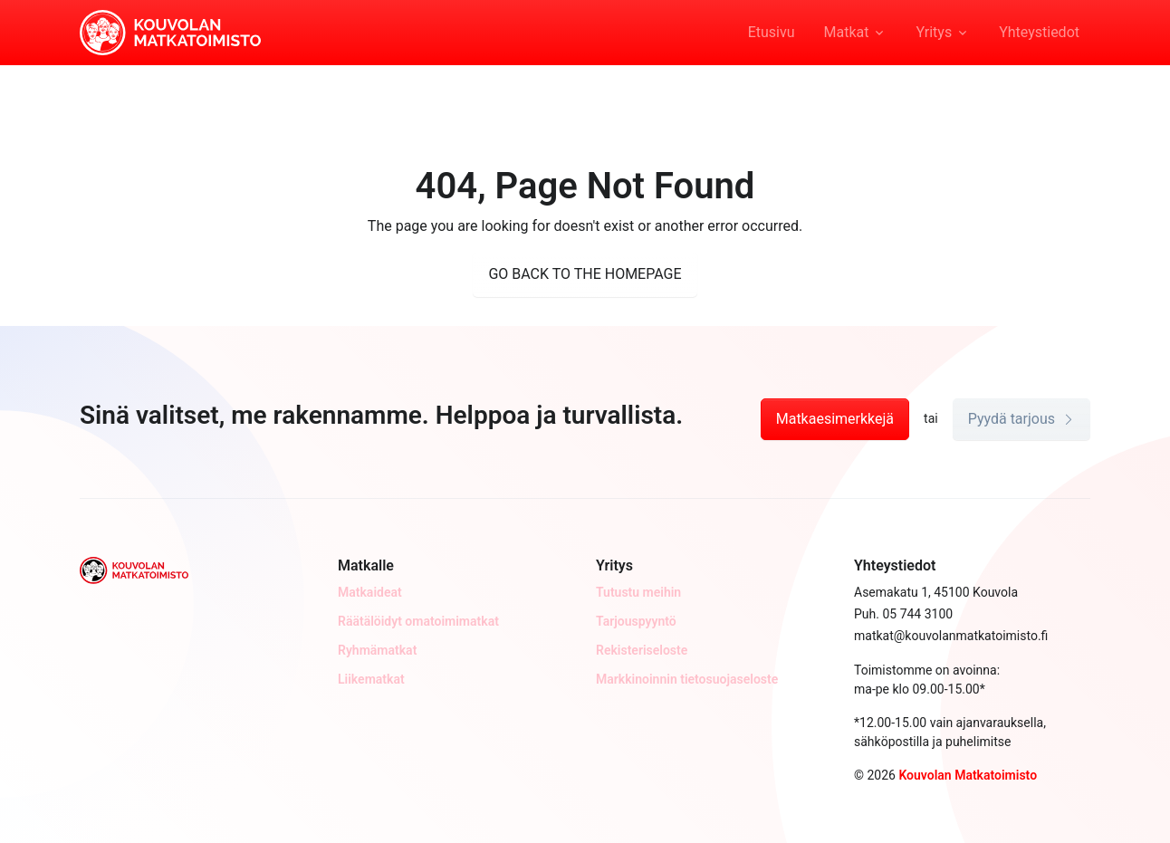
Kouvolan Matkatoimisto (967, 775)
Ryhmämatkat (377, 650)
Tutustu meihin (638, 592)
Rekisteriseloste (641, 650)
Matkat (846, 32)
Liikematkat (371, 679)
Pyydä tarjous (1021, 418)
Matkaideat (370, 592)
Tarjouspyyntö (636, 621)
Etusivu (771, 32)
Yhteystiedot (1039, 32)
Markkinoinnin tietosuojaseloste (687, 679)
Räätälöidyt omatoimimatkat (418, 621)
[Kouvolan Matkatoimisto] (170, 31)
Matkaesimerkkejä (835, 418)
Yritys (934, 32)
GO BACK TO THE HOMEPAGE (584, 274)
